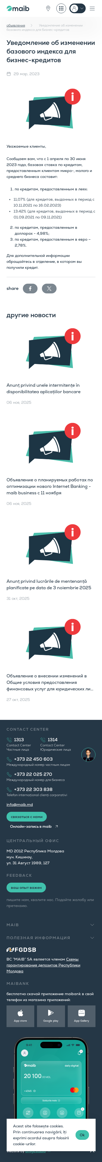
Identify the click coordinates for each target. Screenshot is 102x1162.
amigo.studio (35, 1151)
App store (20, 1020)
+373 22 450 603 (33, 759)
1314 (53, 740)
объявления (16, 25)
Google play (50, 1020)
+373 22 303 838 (33, 789)
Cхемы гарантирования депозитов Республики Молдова (43, 965)
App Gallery (81, 1020)
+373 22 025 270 (33, 774)
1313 (19, 740)
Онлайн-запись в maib (31, 826)
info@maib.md (20, 804)
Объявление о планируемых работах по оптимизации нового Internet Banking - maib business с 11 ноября (50, 486)
